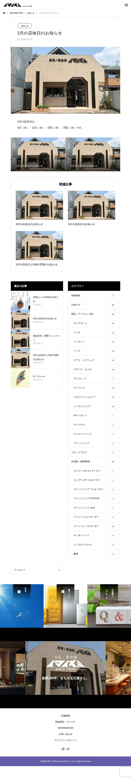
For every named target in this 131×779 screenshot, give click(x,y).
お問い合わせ (65, 747)
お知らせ (24, 26)
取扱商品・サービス (65, 734)
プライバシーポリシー (65, 753)
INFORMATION (65, 741)
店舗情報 (65, 728)
